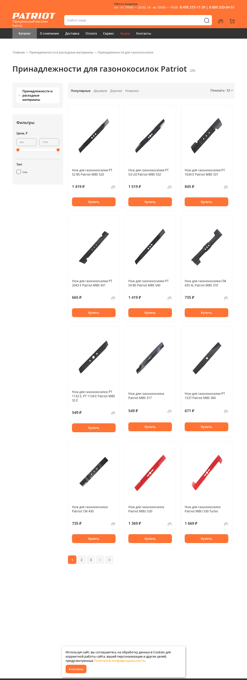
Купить (93, 202)
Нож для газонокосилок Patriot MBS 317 (146, 395)
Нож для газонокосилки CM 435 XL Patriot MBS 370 (205, 283)
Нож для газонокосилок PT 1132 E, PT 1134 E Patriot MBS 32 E (93, 396)
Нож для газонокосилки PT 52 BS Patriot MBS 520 (92, 172)
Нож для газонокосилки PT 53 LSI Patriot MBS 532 (148, 172)
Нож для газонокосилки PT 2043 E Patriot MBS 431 (92, 283)
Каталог (25, 33)
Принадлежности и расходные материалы (35, 95)
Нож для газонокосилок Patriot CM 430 (90, 509)
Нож (25, 172)
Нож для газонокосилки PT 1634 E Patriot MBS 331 (205, 172)
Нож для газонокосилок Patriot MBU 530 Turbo (203, 509)
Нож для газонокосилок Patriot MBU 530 (146, 509)
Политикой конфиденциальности (119, 661)
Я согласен (76, 669)
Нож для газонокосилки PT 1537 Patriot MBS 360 (205, 395)
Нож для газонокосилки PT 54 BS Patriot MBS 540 (148, 283)
